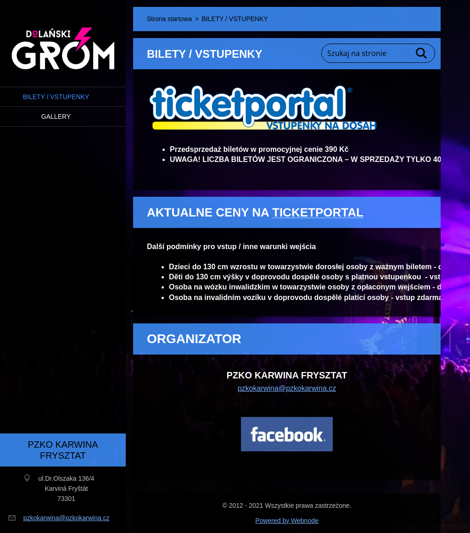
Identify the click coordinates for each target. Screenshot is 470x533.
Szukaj (422, 53)
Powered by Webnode (287, 520)
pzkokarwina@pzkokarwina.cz (287, 388)
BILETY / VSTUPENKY (56, 96)
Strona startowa (169, 18)
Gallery (56, 116)
